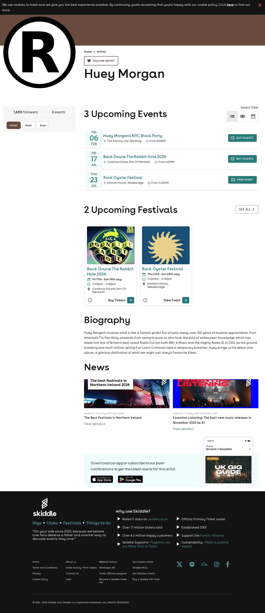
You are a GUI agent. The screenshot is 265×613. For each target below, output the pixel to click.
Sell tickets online (142, 561)
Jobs (68, 579)
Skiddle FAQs (140, 567)
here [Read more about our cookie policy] (230, 4)
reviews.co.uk (158, 519)
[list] (232, 116)
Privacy (37, 573)
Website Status (108, 561)
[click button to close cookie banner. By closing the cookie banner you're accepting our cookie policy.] (260, 5)
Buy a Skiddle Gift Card (145, 579)
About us (71, 561)
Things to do (98, 522)
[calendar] (253, 116)
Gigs (37, 522)
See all (247, 209)
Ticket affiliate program (113, 573)
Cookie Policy (40, 579)
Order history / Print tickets (81, 567)
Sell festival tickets (143, 573)
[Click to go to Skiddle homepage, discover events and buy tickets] (45, 507)
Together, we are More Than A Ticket (146, 544)
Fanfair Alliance (212, 535)
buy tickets (242, 138)
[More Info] (90, 300)
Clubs (52, 522)
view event (242, 180)
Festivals (72, 522)
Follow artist (101, 61)
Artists (101, 51)
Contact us (72, 573)
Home (88, 51)
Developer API (107, 567)
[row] (242, 116)
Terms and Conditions (45, 567)
